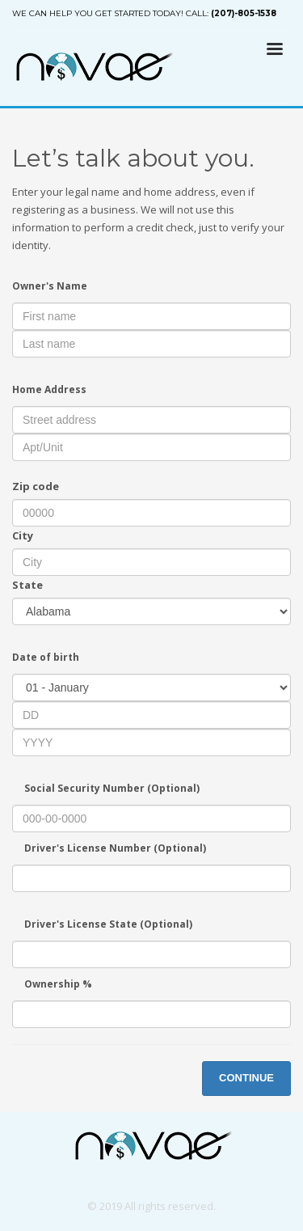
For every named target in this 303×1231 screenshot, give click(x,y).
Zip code (35, 486)
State (27, 584)
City (22, 535)
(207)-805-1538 (243, 13)
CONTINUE (246, 1078)
